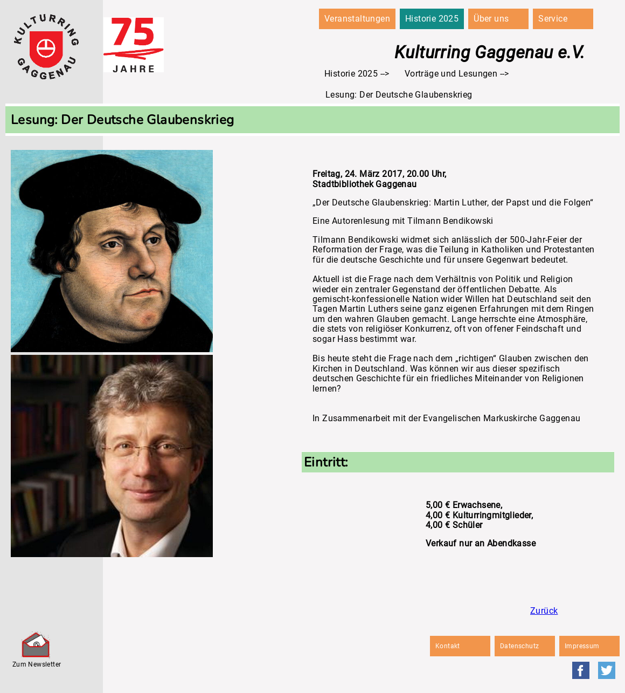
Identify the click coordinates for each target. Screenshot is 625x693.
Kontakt (447, 646)
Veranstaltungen (357, 18)
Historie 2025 (432, 18)
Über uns (491, 18)
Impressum (582, 646)
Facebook (580, 670)
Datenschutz (519, 646)
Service (552, 18)
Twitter (606, 670)
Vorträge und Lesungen (451, 73)
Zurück (544, 611)
